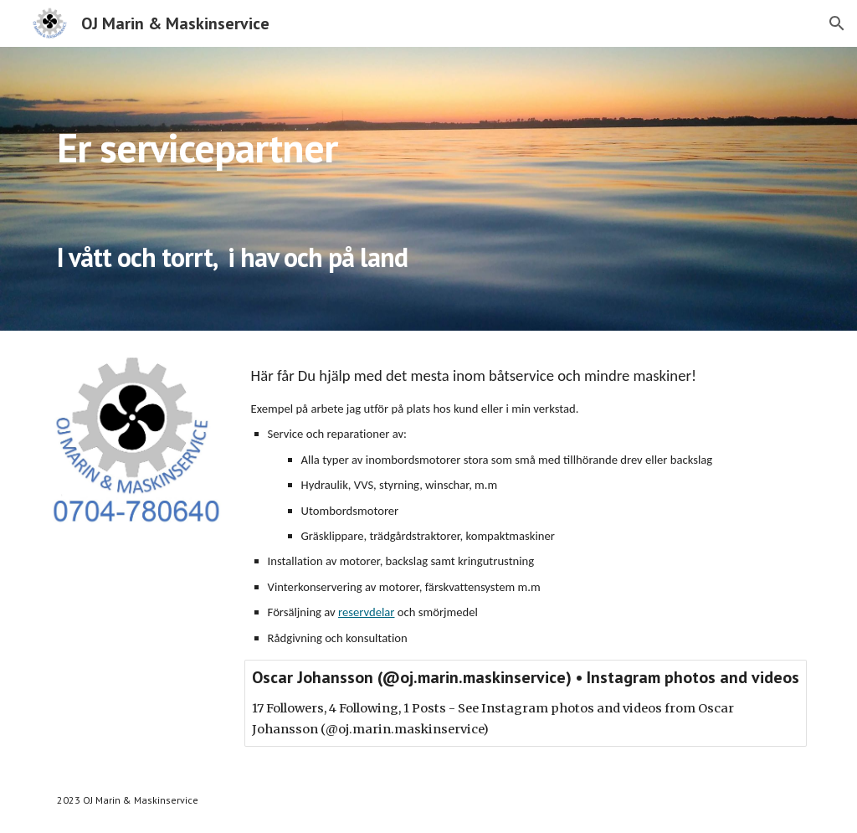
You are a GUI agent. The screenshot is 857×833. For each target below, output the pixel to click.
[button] (837, 23)
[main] (396, 189)
